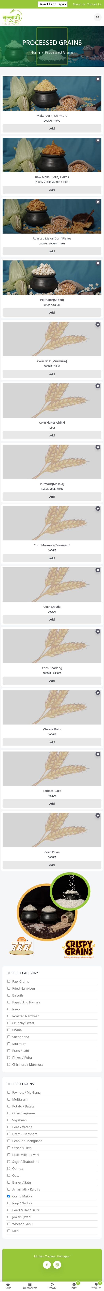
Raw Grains (20, 981)
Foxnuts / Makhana (26, 1092)
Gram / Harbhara (25, 1134)
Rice (15, 1231)
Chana (17, 1030)
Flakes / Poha (22, 1057)
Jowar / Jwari (21, 1217)
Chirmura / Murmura (27, 1064)
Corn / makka (22, 1196)
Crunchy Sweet (23, 1023)
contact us (94, 4)
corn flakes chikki (52, 422)
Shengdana (20, 1037)
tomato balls (52, 791)
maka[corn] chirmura (52, 115)
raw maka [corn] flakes (52, 177)
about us (79, 4)
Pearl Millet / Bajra (25, 1210)
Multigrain (20, 1099)
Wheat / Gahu (22, 1224)
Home (35, 52)
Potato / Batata (23, 1106)
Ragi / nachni (22, 1203)
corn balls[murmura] (52, 361)
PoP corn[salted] (52, 300)
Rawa (16, 1009)
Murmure (19, 1044)
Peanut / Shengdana (27, 1141)
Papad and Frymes (26, 1002)
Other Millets (21, 1148)
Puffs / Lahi (20, 1051)
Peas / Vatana (22, 1127)
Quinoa (17, 1168)
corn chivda (52, 607)
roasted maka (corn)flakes (52, 238)
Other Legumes (23, 1113)
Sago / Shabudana (25, 1161)
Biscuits (18, 995)
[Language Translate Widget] (52, 4)
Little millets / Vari (25, 1155)
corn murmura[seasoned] (52, 545)
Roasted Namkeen (26, 1016)
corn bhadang (52, 668)
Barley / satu (21, 1182)
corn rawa (52, 852)
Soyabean (19, 1120)
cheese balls (52, 729)
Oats (15, 1175)
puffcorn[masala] (52, 484)
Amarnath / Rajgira (26, 1189)
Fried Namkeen (23, 988)
